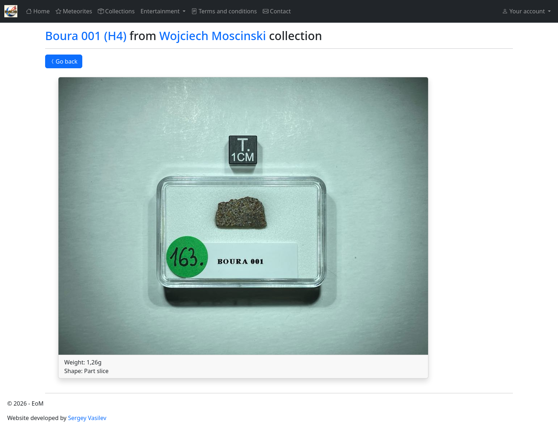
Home (38, 11)
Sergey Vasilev (87, 418)
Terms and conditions (224, 11)
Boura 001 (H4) (86, 35)
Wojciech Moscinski (212, 35)
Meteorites (74, 11)
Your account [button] (524, 11)
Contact (277, 11)
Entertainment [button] (160, 11)
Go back (64, 61)
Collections (116, 11)
